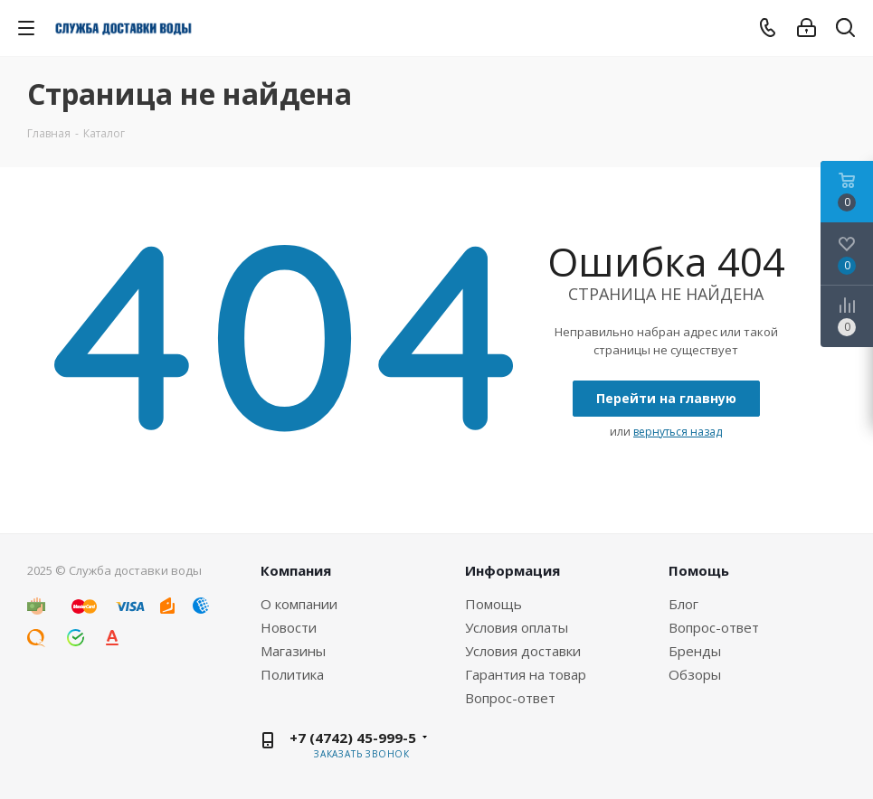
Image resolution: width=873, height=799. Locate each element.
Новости (289, 627)
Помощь (493, 604)
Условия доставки (523, 651)
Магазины (293, 651)
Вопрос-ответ (510, 698)
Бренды (695, 651)
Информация (512, 570)
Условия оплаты (516, 627)
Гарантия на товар (525, 674)
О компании (299, 604)
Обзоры (695, 674)
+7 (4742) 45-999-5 (352, 737)
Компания (296, 570)
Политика (292, 674)
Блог (683, 604)
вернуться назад (677, 431)
